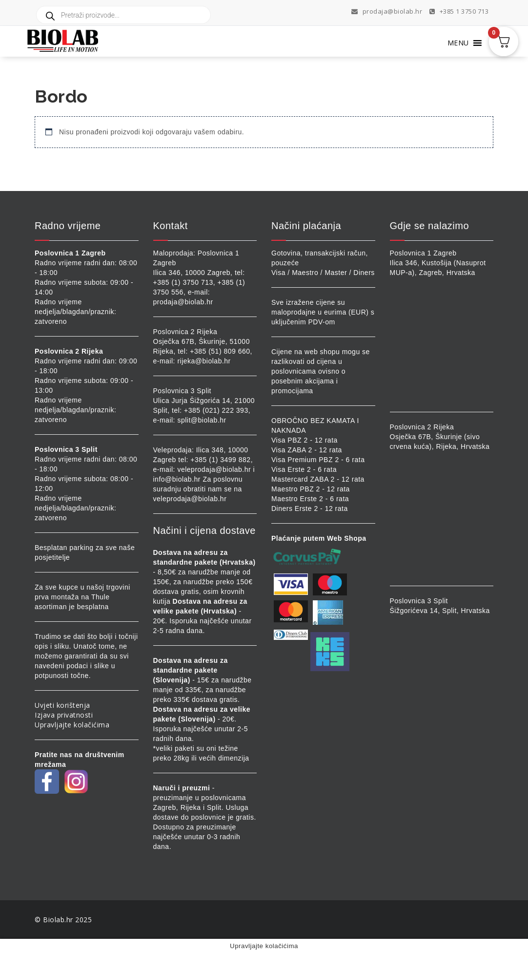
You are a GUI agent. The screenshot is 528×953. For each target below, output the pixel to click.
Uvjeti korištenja (62, 705)
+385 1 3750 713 (459, 11)
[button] (458, 43)
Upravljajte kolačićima (72, 724)
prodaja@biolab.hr (387, 11)
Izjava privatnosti (64, 715)
